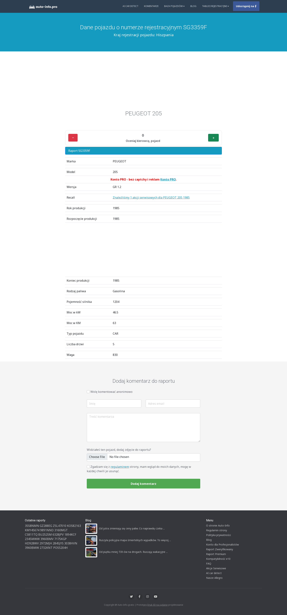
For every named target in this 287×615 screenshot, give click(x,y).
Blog (193, 6)
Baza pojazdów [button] (174, 6)
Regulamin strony (216, 530)
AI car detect (214, 573)
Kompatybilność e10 (218, 559)
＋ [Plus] (213, 138)
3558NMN (32, 526)
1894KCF (70, 535)
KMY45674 (32, 530)
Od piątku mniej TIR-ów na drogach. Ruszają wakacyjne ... (133, 552)
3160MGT (61, 530)
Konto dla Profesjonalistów (222, 544)
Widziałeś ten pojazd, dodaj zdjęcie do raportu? (119, 450)
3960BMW (32, 548)
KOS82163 (74, 526)
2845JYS (58, 543)
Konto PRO (168, 179)
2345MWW (32, 539)
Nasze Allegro (214, 578)
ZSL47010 (59, 526)
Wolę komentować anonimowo (111, 392)
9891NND (47, 530)
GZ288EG (46, 526)
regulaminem (120, 467)
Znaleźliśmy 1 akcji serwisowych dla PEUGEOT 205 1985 (151, 197)
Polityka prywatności (218, 535)
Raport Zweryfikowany (219, 549)
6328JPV (58, 535)
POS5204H (60, 548)
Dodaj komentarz (143, 484)
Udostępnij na (246, 6)
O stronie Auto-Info (218, 525)
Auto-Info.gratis (126, 604)
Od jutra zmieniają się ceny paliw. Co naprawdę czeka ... (132, 528)
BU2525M (45, 535)
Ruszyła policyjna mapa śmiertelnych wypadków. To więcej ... (135, 540)
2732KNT (46, 548)
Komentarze (151, 6)
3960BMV (47, 539)
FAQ (208, 563)
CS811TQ (31, 535)
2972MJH (46, 543)
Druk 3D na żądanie (157, 604)
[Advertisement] (143, 78)
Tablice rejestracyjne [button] (215, 6)
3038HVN (70, 543)
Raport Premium (216, 554)
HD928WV (32, 543)
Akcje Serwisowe (216, 568)
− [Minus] (73, 138)
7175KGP (60, 539)
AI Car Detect (130, 6)
